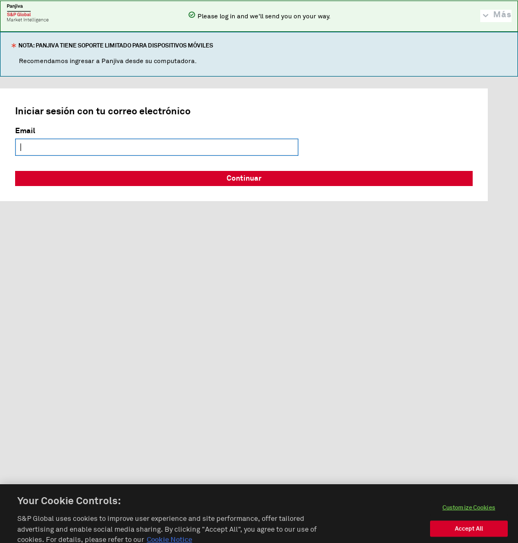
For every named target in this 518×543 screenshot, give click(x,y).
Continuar (244, 178)
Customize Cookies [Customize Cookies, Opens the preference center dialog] (468, 517)
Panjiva (27, 13)
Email (25, 131)
